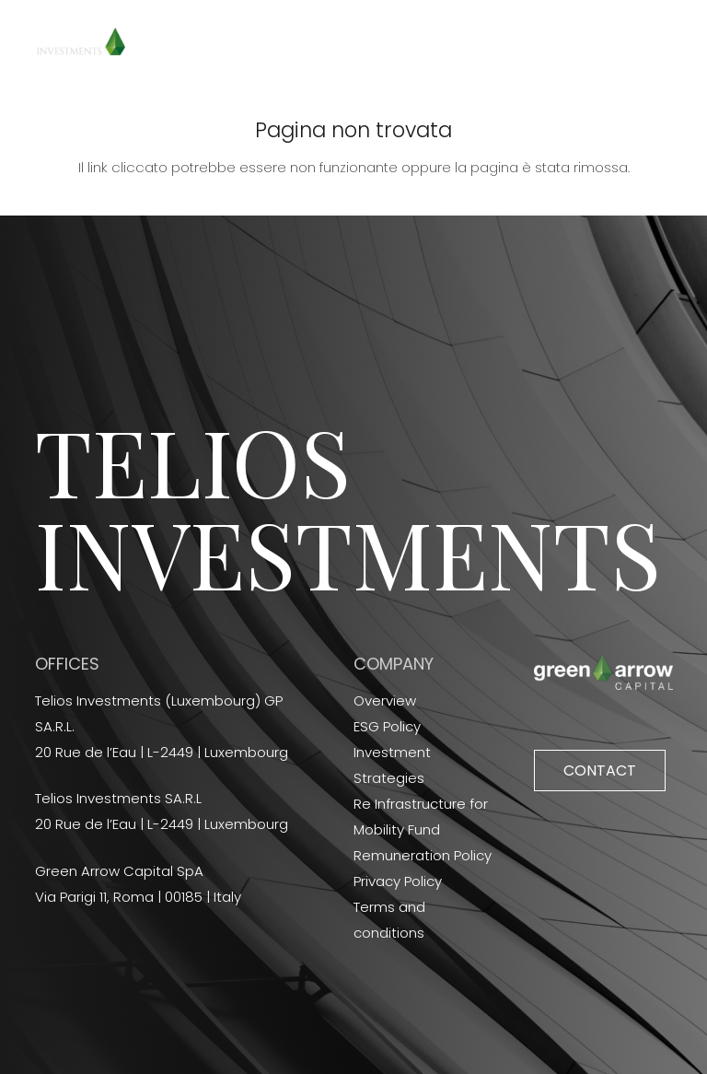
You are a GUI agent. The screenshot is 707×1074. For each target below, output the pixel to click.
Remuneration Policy (423, 855)
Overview (385, 700)
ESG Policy (387, 726)
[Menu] (680, 41)
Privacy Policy (398, 881)
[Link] (81, 41)
